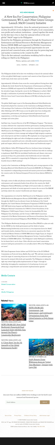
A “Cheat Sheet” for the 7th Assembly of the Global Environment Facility (11, 345)
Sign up (45, 402)
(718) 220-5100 (41, 426)
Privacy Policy (17, 415)
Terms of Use (8, 415)
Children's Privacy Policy (30, 415)
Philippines (10, 292)
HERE (37, 61)
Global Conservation (8, 284)
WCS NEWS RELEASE (27, 12)
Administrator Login (44, 415)
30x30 (3, 292)
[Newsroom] (27, 2)
